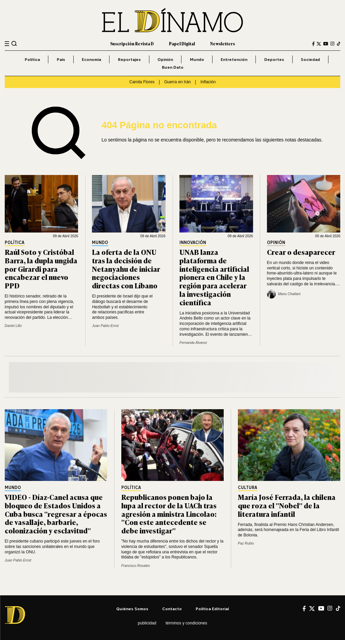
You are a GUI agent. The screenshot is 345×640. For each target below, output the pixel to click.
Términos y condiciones (186, 623)
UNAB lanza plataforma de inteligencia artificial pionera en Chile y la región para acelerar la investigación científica (214, 277)
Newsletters (222, 44)
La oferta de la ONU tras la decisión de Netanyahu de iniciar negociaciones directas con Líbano (126, 268)
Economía (91, 59)
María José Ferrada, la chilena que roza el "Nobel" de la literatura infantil (287, 505)
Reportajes (129, 59)
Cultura (247, 488)
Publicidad (147, 623)
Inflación (208, 82)
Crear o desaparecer (301, 252)
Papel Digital (182, 44)
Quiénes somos (132, 608)
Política (32, 59)
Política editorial (212, 608)
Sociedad (310, 59)
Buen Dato (172, 67)
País (61, 59)
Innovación (192, 243)
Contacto (172, 608)
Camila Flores (142, 82)
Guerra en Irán (177, 82)
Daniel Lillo (13, 326)
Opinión (165, 59)
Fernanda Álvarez (193, 343)
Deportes (274, 59)
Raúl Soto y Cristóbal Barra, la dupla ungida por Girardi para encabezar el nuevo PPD (41, 268)
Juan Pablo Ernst (105, 326)
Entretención (234, 59)
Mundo (197, 59)
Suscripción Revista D (132, 44)
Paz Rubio (246, 543)
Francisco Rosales (135, 566)
